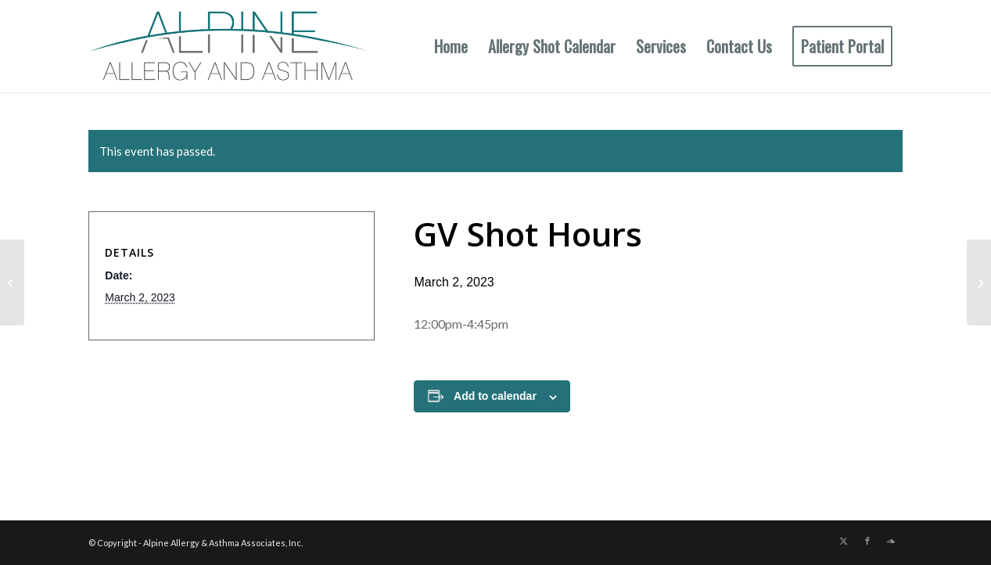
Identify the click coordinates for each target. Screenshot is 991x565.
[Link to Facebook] (867, 540)
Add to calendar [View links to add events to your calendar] (495, 396)
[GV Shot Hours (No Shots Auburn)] (979, 282)
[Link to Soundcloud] (891, 540)
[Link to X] (844, 540)
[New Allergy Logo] (228, 46)
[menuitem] (451, 46)
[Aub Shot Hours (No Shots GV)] (12, 282)
